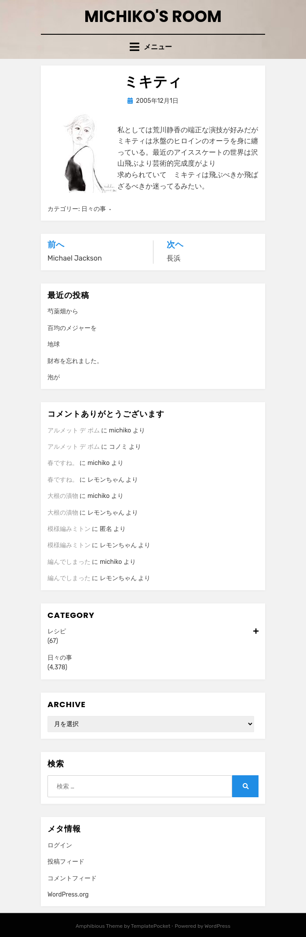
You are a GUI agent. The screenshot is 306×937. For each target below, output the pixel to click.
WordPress (217, 926)
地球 (53, 344)
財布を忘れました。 (75, 361)
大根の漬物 (62, 496)
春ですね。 (62, 463)
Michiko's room (153, 16)
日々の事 (93, 209)
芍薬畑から (62, 311)
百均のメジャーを (72, 328)
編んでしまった (69, 562)
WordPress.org (68, 894)
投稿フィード (65, 861)
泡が (53, 377)
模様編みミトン (69, 529)
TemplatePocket (151, 926)
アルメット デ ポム (73, 430)
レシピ (153, 631)
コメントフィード (72, 878)
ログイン (59, 845)
